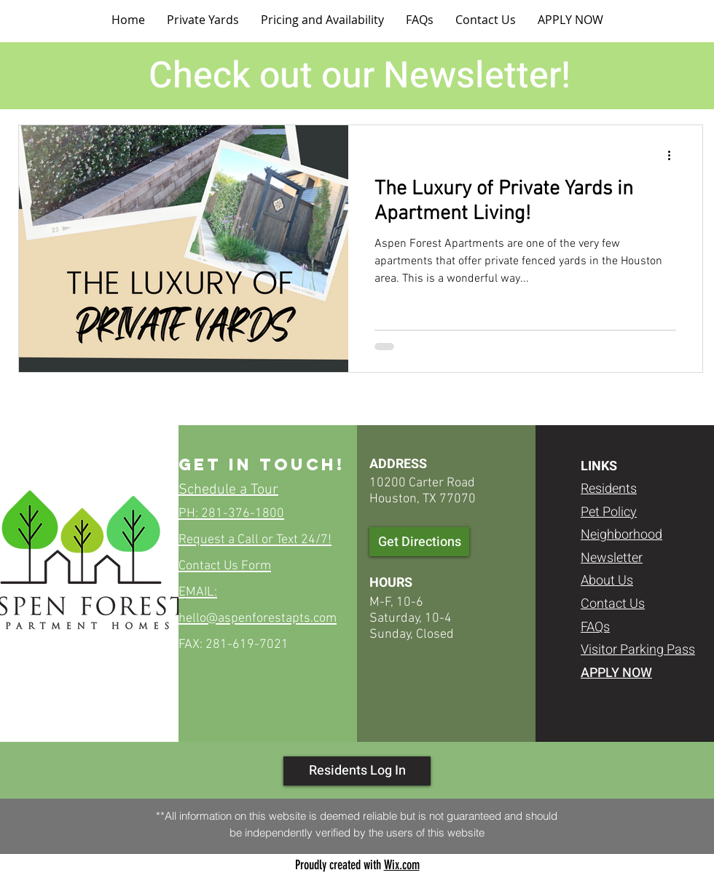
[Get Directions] (419, 541)
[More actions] (674, 155)
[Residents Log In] (357, 771)
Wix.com (402, 865)
